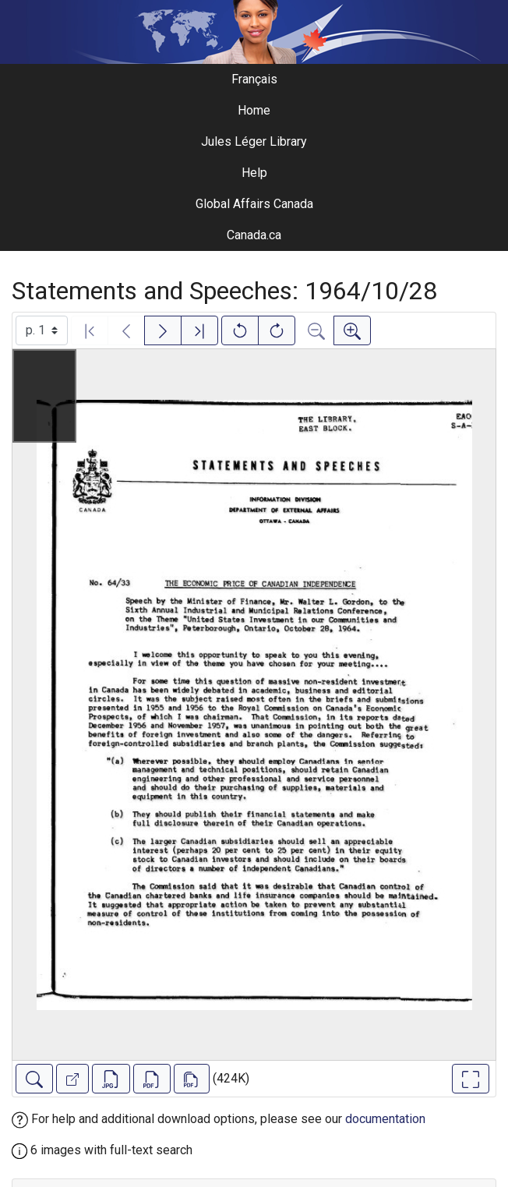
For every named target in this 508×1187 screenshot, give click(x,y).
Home (254, 110)
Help (254, 172)
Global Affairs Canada (254, 203)
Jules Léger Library (254, 141)
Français (254, 79)
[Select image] (42, 330)
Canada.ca (254, 235)
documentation (385, 1118)
